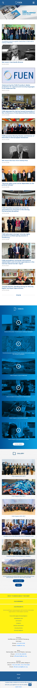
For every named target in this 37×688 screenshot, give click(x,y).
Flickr (18, 585)
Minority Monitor (19, 628)
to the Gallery (18, 580)
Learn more (18, 687)
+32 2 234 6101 (16, 664)
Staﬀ (18, 678)
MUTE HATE (18, 620)
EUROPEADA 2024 (18, 618)
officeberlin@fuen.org (20, 656)
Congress (18, 623)
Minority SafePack (18, 630)
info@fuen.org (20, 645)
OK (30, 684)
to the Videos (18, 444)
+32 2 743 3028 (25, 664)
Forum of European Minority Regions (18, 615)
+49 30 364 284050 (20, 654)
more (18, 295)
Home (18, 674)
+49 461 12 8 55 (21, 643)
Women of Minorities (19, 625)
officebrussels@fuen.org (20, 667)
